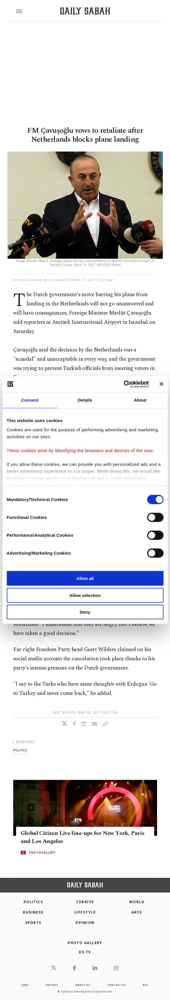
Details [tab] (85, 400)
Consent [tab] (30, 400)
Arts (136, 912)
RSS (145, 984)
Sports (33, 922)
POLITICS (33, 901)
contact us (116, 984)
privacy (52, 984)
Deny (85, 612)
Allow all (85, 578)
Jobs (25, 984)
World (136, 901)
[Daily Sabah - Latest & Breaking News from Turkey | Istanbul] (85, 11)
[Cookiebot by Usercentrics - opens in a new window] (123, 384)
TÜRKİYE (85, 901)
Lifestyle (85, 912)
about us (82, 984)
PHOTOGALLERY (42, 852)
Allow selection (85, 595)
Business (33, 912)
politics (20, 750)
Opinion (84, 922)
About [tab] (140, 400)
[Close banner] (161, 384)
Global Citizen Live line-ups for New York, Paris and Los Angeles (82, 837)
